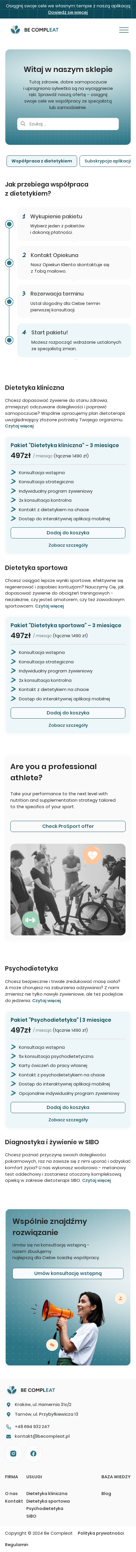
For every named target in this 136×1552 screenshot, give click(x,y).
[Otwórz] (123, 30)
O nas (11, 1493)
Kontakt (14, 1501)
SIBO (31, 1516)
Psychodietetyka (44, 1508)
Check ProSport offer (68, 826)
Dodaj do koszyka (68, 532)
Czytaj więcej (19, 426)
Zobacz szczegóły (68, 545)
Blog (106, 1493)
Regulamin (16, 1545)
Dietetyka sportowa (48, 1501)
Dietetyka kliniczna (46, 1493)
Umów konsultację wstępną (68, 1273)
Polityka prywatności (101, 1533)
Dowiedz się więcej (68, 12)
